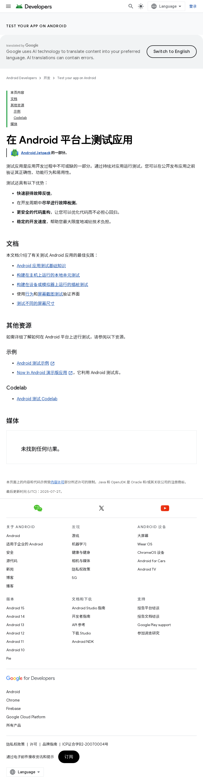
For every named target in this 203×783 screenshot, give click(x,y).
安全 (10, 552)
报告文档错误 (148, 616)
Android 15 (15, 608)
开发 (47, 78)
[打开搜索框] (131, 6)
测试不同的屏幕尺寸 (36, 303)
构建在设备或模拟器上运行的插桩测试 (52, 284)
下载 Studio (81, 633)
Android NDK (83, 641)
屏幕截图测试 (50, 294)
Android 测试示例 (33, 363)
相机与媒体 (81, 560)
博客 (10, 577)
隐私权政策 (81, 569)
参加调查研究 (148, 633)
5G (74, 577)
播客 (10, 586)
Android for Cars (151, 560)
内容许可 (57, 482)
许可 (33, 744)
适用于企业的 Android (24, 544)
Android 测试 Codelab (37, 399)
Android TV (146, 569)
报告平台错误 (148, 608)
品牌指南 (49, 744)
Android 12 (15, 633)
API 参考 (78, 624)
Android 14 (15, 616)
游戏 (75, 535)
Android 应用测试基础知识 (41, 266)
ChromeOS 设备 (150, 552)
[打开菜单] (8, 6)
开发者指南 (81, 616)
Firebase (13, 708)
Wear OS (144, 544)
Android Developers (21, 78)
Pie (8, 658)
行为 (29, 294)
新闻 (10, 569)
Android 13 (15, 624)
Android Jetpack (36, 152)
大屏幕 (142, 535)
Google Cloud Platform (25, 717)
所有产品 (13, 725)
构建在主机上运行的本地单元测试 (48, 275)
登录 (193, 6)
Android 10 (15, 650)
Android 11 (15, 641)
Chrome (13, 700)
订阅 (69, 756)
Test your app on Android (36, 26)
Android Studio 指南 (88, 608)
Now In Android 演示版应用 (42, 372)
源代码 (11, 560)
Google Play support (154, 624)
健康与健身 (81, 552)
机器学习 (79, 544)
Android (13, 535)
